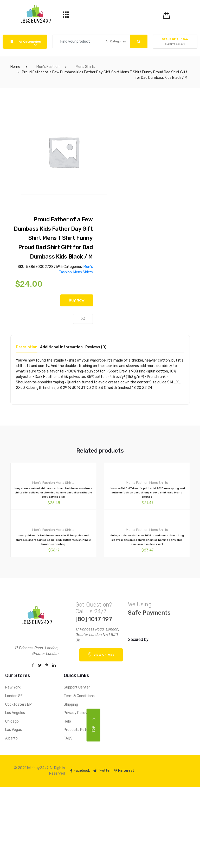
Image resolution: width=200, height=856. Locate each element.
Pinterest (124, 770)
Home (15, 67)
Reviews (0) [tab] (96, 347)
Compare (83, 319)
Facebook (80, 770)
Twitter (102, 770)
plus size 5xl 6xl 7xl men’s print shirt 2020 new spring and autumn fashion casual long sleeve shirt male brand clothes (147, 493)
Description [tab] (26, 347)
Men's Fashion (48, 67)
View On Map (101, 654)
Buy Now (77, 300)
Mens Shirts (85, 67)
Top (94, 725)
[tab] (26, 348)
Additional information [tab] (61, 347)
